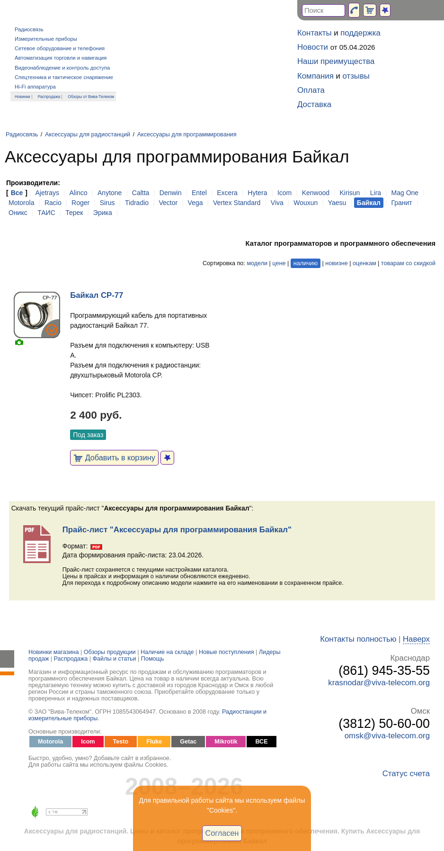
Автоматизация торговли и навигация (61, 58)
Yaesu (337, 202)
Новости (312, 47)
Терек (74, 212)
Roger (80, 202)
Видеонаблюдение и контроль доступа (62, 68)
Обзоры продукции (110, 652)
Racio (53, 202)
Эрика (102, 212)
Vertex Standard (236, 202)
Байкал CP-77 (96, 295)
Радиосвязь (29, 29)
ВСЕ (261, 741)
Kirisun (350, 193)
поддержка (360, 32)
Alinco (78, 193)
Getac (188, 741)
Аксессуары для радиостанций (87, 134)
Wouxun (305, 202)
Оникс (18, 212)
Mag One (405, 193)
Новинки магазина (53, 652)
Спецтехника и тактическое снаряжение (64, 77)
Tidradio (137, 202)
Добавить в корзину (114, 457)
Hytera (257, 193)
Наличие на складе (167, 652)
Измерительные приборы (46, 39)
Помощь (152, 658)
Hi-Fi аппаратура (35, 87)
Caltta (141, 193)
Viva (277, 202)
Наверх (416, 639)
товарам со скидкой (408, 263)
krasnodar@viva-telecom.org (379, 682)
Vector (168, 202)
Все (17, 193)
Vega (195, 202)
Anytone (110, 193)
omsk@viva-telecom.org (387, 735)
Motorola (21, 202)
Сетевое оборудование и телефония (60, 48)
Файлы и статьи (114, 658)
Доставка (314, 104)
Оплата (311, 90)
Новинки (22, 96)
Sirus (107, 202)
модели (257, 263)
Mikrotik (225, 741)
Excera (227, 193)
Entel (199, 193)
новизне (336, 263)
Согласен (222, 833)
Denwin (171, 193)
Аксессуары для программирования (187, 134)
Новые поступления (226, 652)
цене (278, 263)
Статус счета (406, 773)
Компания (315, 76)
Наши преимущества (335, 61)
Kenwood (315, 193)
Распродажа (49, 96)
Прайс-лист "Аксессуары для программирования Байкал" (177, 529)
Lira (375, 193)
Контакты (314, 32)
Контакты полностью (358, 639)
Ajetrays (47, 193)
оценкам (364, 263)
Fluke (154, 741)
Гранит (401, 202)
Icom (284, 193)
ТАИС (46, 212)
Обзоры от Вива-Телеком (91, 96)
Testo (121, 741)
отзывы (356, 76)
